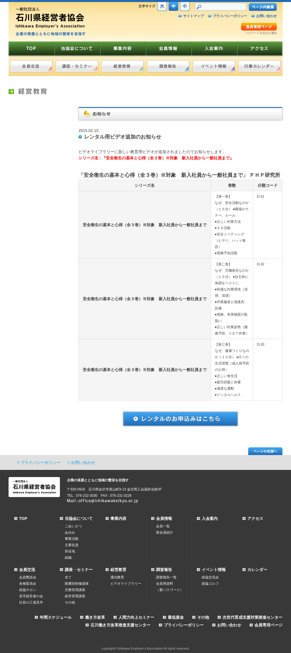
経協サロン (27, 590)
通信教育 (117, 577)
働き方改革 (95, 617)
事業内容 (118, 518)
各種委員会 (27, 584)
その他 (70, 602)
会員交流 (27, 569)
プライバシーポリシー (230, 16)
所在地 (70, 551)
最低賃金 (176, 617)
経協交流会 (210, 577)
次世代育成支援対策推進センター (252, 617)
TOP (23, 518)
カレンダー (257, 569)
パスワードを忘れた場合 (261, 33)
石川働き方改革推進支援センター (120, 625)
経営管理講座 (75, 596)
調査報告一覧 (166, 577)
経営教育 (118, 569)
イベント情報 (214, 569)
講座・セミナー (79, 569)
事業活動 (71, 539)
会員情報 (164, 518)
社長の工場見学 (31, 602)
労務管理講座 (75, 590)
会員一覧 (163, 526)
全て (68, 577)
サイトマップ (193, 16)
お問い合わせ (266, 16)
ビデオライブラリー (125, 584)
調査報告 (164, 569)
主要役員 (71, 545)
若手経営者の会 (31, 596)
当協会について (79, 518)
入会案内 (210, 518)
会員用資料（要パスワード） (169, 587)
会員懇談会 (27, 577)
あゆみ (70, 532)
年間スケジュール (56, 617)
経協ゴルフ (210, 584)
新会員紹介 (164, 532)
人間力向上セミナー (136, 617)
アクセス (255, 518)
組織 (68, 558)
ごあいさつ (73, 526)
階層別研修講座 (77, 584)
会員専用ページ (268, 625)
